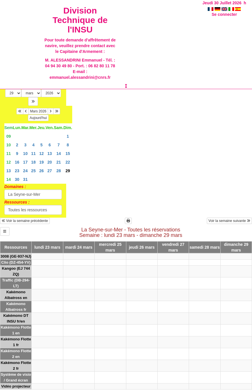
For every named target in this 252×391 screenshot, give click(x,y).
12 (41, 153)
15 (68, 153)
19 (41, 162)
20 (49, 162)
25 (33, 170)
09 (8, 136)
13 (49, 153)
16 (17, 162)
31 (25, 179)
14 (58, 153)
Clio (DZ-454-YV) (15, 262)
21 (58, 162)
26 (41, 170)
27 (49, 170)
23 (17, 170)
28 (58, 170)
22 (68, 162)
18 (33, 162)
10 (8, 145)
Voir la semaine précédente (25, 221)
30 (17, 179)
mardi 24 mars (78, 247)
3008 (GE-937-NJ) (16, 256)
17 (25, 162)
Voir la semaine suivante (229, 221)
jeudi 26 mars (142, 247)
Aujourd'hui (38, 118)
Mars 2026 (38, 111)
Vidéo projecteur (15, 386)
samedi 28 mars (205, 247)
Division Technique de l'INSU (80, 20)
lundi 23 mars (47, 247)
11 (8, 153)
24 (25, 170)
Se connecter (224, 14)
